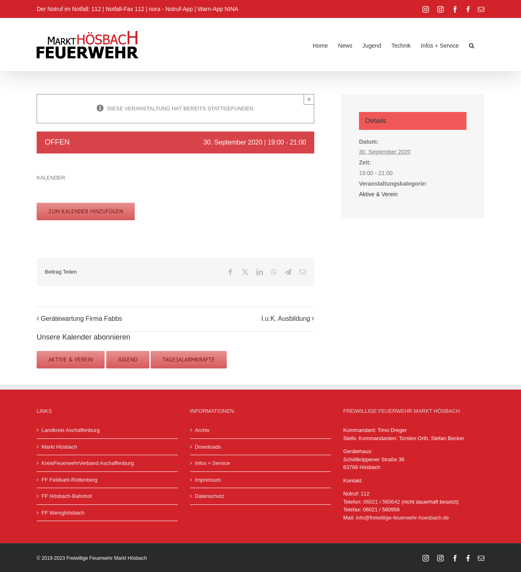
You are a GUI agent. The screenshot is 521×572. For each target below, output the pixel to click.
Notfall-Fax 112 (124, 9)
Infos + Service (212, 463)
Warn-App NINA (217, 9)
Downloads (208, 447)
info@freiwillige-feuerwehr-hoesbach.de (402, 518)
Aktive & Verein (378, 194)
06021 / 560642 (381, 502)
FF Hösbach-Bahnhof (67, 496)
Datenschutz (209, 496)
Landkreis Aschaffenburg (71, 430)
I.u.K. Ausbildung (285, 318)
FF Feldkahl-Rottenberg (69, 480)
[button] (471, 44)
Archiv (202, 430)
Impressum (208, 480)
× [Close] (309, 99)
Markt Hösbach (59, 447)
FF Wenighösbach (63, 513)
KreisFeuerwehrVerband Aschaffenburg (88, 463)
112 (365, 494)
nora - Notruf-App (171, 9)
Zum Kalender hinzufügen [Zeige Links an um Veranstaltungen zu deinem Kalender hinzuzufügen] (85, 211)
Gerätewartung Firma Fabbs (81, 318)
